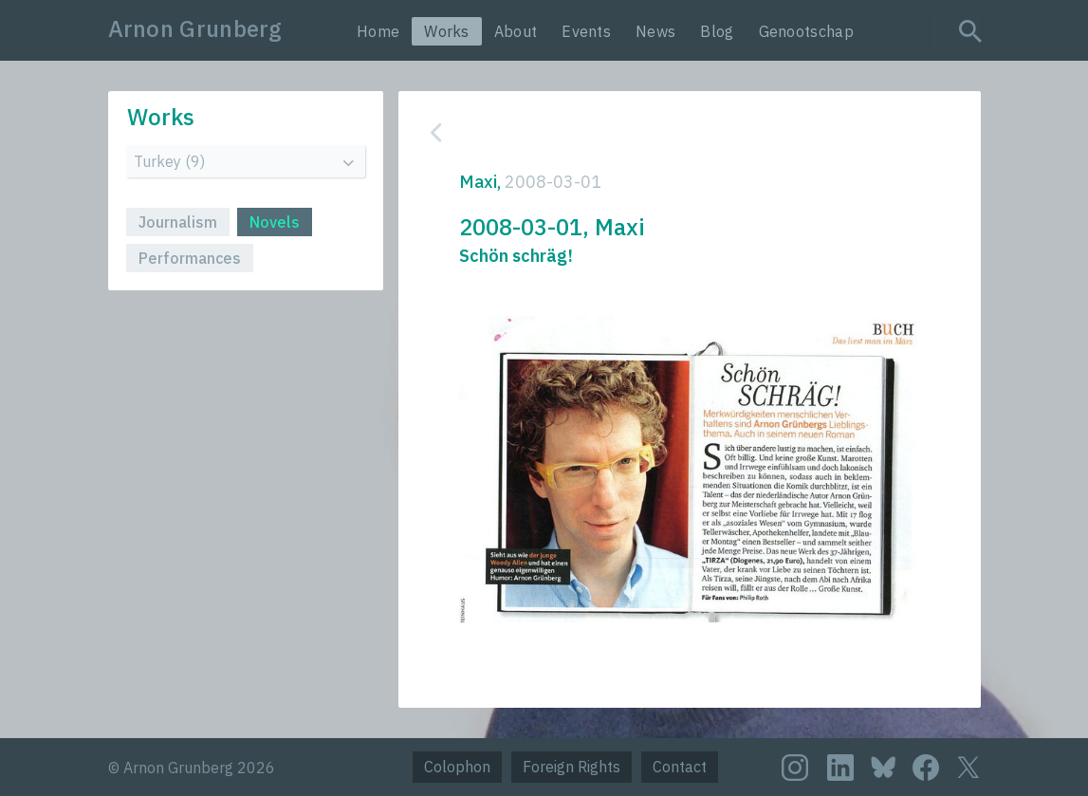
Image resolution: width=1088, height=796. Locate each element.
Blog (716, 31)
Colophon (457, 766)
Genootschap (806, 31)
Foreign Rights (571, 766)
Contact (680, 766)
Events (586, 31)
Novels (274, 222)
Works (447, 31)
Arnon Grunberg (195, 28)
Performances (189, 258)
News (655, 31)
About (516, 31)
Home (378, 31)
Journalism (177, 222)
